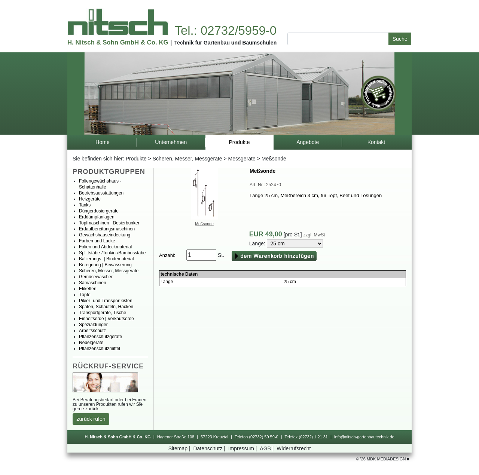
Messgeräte (242, 159)
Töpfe (85, 294)
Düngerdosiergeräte (99, 211)
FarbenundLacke (97, 240)
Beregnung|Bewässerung (105, 264)
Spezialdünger (93, 324)
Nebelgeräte (91, 342)
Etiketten (88, 288)
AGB (267, 448)
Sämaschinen (92, 282)
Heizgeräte (90, 199)
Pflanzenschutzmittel (99, 348)
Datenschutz (209, 448)
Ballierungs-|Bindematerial (106, 258)
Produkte (136, 159)
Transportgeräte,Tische (102, 312)
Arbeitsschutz (92, 330)
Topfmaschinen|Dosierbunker (109, 223)
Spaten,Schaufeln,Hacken (106, 306)
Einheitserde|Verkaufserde (106, 318)
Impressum (243, 448)
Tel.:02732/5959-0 (225, 30)
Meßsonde (204, 223)
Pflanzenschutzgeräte (100, 336)
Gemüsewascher (96, 276)
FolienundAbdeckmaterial (105, 246)
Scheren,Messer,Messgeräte (187, 159)
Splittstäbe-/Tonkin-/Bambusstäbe (112, 252)
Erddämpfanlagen (97, 217)
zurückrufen (91, 419)
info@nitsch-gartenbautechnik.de (364, 437)
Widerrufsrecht (294, 448)
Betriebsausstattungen (101, 193)
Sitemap (180, 448)
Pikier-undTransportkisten (105, 300)
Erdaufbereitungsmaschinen (107, 229)
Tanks (85, 205)
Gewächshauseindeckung (104, 235)
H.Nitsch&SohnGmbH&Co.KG (117, 42)
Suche (400, 39)
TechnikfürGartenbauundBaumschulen (225, 43)
